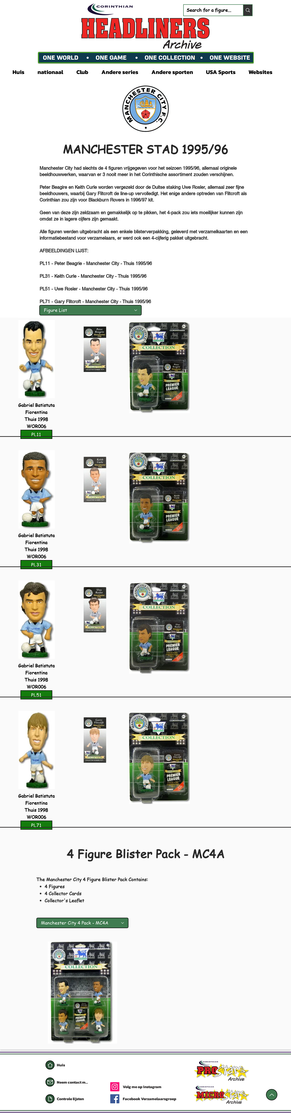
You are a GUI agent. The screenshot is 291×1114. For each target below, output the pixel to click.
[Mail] (50, 1082)
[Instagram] (114, 1086)
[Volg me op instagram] (160, 1086)
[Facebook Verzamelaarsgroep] (151, 1098)
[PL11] (36, 434)
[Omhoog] (271, 1094)
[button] (53, 71)
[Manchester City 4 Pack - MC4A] (82, 923)
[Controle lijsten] (78, 1098)
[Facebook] (114, 1098)
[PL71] (36, 825)
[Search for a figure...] (209, 10)
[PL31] (36, 564)
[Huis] (50, 1065)
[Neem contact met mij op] (73, 1082)
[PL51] (36, 694)
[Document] (50, 1098)
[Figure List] (90, 310)
